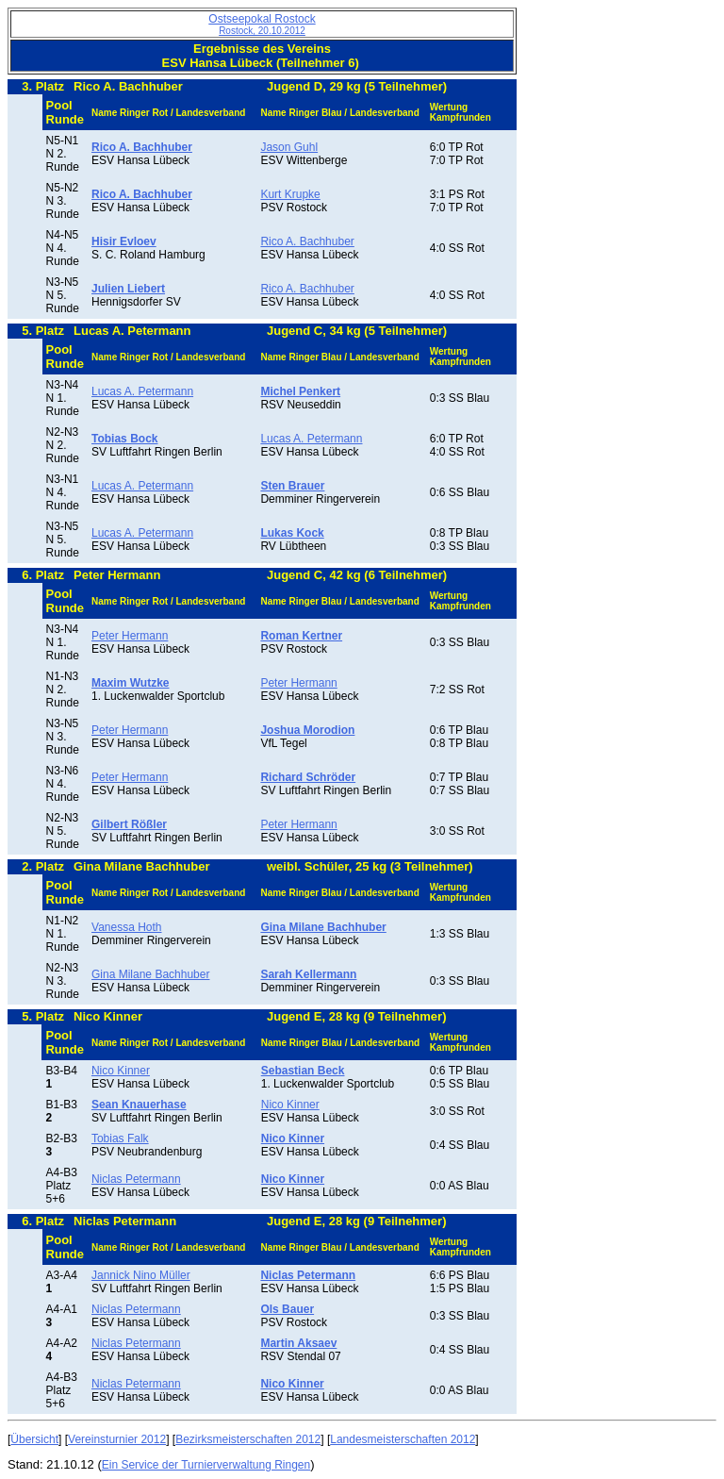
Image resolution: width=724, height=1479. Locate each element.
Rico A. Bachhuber (307, 241)
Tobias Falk (120, 1138)
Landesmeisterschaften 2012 (402, 1439)
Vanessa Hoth (126, 927)
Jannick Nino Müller (140, 1275)
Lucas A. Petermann (142, 391)
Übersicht (34, 1439)
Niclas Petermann (136, 1179)
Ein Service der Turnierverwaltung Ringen (206, 1464)
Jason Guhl (289, 147)
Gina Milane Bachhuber (150, 974)
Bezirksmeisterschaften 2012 (248, 1439)
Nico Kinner (120, 1070)
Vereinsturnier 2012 (117, 1439)
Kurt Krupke (290, 194)
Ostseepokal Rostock (261, 24)
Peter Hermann (129, 635)
